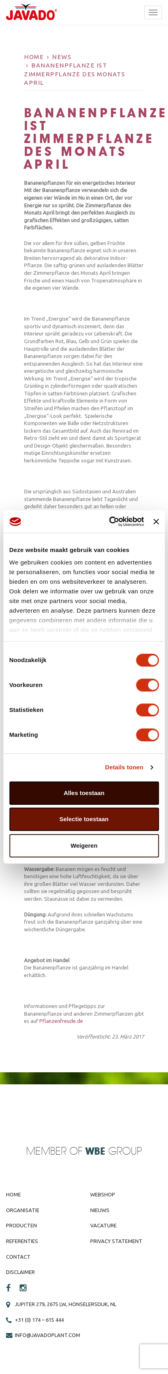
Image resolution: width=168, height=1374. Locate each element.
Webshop (102, 1194)
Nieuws (99, 1210)
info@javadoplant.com (47, 1335)
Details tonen (124, 767)
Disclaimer (20, 1272)
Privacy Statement (116, 1241)
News (61, 56)
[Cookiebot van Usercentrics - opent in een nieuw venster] (109, 521)
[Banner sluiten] (156, 521)
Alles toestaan (84, 792)
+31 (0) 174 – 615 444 (39, 1320)
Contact (18, 1257)
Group (113, 1152)
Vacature (103, 1225)
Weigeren (84, 845)
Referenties (22, 1241)
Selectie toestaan (84, 819)
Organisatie (22, 1210)
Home (34, 56)
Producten (21, 1225)
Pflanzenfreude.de (61, 1021)
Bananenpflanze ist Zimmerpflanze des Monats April (74, 74)
